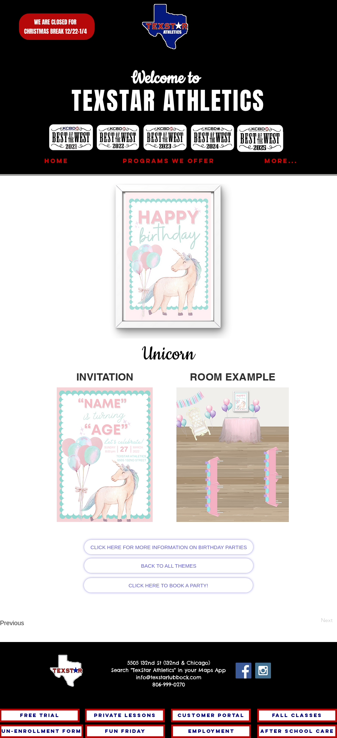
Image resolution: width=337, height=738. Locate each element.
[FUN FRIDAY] (125, 731)
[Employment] (211, 731)
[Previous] (24, 623)
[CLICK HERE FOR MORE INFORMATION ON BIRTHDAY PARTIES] (168, 547)
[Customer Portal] (211, 715)
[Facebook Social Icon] (243, 670)
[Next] (310, 620)
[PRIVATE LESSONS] (125, 715)
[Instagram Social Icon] (263, 670)
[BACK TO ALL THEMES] (168, 565)
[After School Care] (297, 731)
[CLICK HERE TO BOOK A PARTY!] (168, 585)
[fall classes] (297, 715)
